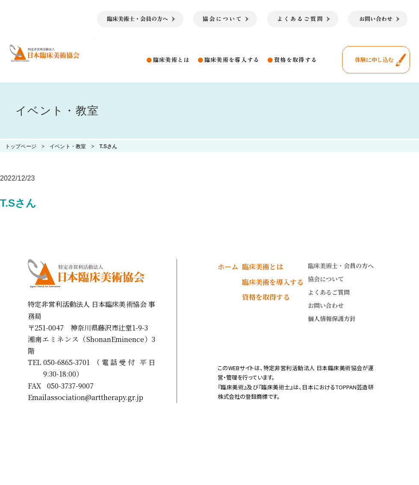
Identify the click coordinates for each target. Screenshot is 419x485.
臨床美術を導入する (232, 60)
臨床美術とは (171, 60)
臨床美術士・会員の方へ (341, 265)
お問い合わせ (326, 305)
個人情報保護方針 (332, 318)
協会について (326, 279)
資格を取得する (295, 60)
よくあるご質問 (329, 292)
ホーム (228, 267)
